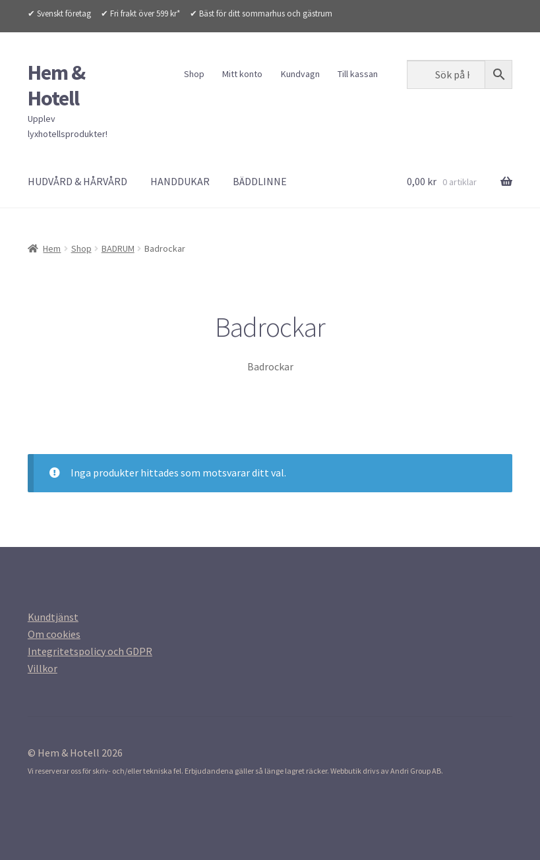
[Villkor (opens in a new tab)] (42, 668)
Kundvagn (300, 74)
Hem (52, 248)
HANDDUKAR (180, 181)
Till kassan (358, 74)
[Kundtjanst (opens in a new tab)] (53, 616)
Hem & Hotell (56, 85)
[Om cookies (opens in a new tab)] (54, 634)
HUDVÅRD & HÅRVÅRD (77, 181)
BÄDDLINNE (260, 181)
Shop (194, 74)
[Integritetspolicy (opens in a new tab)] (90, 651)
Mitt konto (242, 74)
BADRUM (118, 248)
